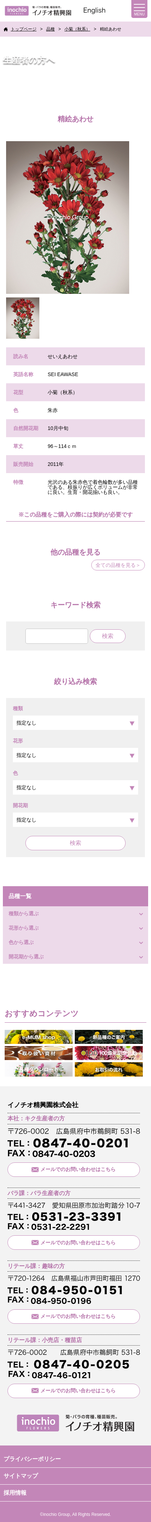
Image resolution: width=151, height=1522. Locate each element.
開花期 (75, 814)
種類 (75, 718)
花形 (75, 750)
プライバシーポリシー (32, 1459)
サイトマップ (21, 1476)
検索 (75, 843)
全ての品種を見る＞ (118, 565)
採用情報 (15, 1493)
